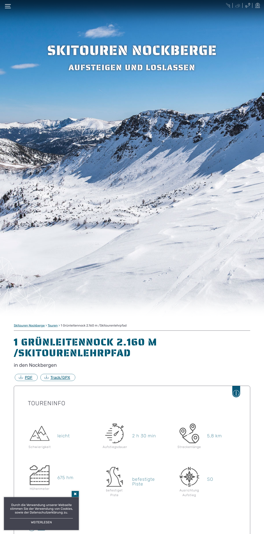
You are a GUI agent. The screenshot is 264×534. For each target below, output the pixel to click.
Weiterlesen (41, 522)
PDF (29, 377)
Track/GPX (60, 377)
